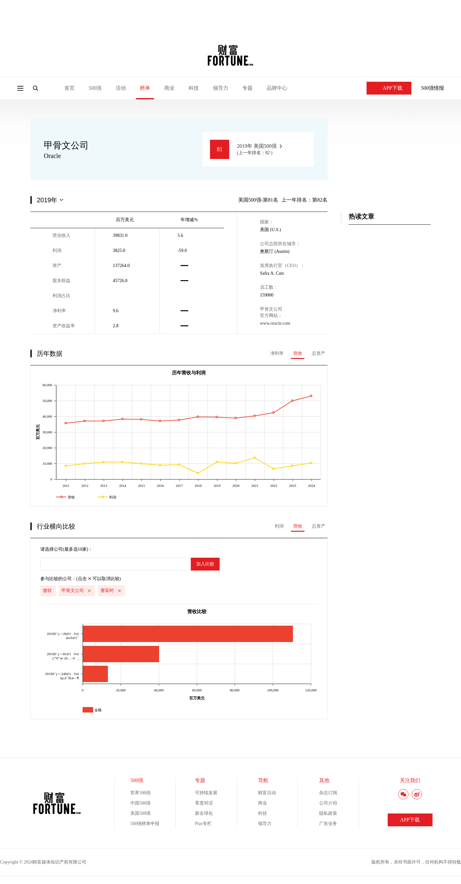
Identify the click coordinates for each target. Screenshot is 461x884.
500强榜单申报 (144, 823)
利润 (279, 526)
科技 (194, 88)
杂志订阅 (328, 792)
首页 (69, 88)
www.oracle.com (275, 323)
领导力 (220, 88)
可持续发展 (206, 792)
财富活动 (267, 792)
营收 (297, 353)
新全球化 (204, 813)
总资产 (318, 353)
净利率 (277, 353)
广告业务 (328, 823)
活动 (121, 88)
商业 (169, 88)
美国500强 (140, 813)
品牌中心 (277, 88)
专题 (247, 88)
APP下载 (389, 88)
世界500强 (140, 792)
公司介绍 (328, 803)
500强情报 (432, 88)
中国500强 (140, 803)
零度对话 (204, 803)
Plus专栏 (203, 823)
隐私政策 (328, 813)
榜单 (145, 88)
